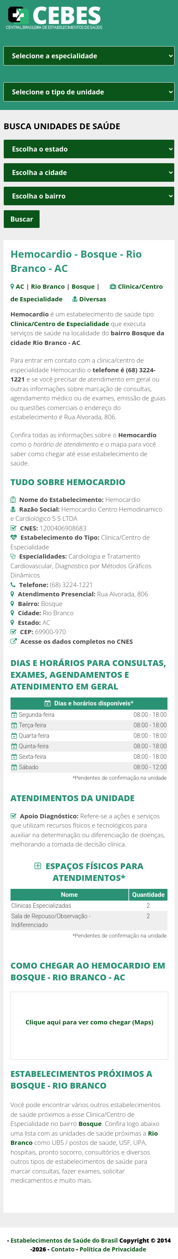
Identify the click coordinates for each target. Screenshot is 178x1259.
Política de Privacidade (113, 1249)
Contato (62, 1249)
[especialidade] (88, 55)
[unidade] (88, 92)
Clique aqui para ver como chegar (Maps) (89, 1022)
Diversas (92, 299)
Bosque (83, 286)
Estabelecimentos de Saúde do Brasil (64, 1240)
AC (20, 286)
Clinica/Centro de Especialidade (60, 323)
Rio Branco (48, 286)
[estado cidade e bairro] (88, 149)
